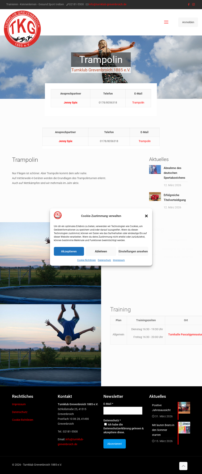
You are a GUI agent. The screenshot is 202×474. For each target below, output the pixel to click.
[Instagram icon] (193, 4)
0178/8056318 (109, 141)
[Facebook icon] (188, 4)
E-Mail (108, 403)
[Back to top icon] (183, 466)
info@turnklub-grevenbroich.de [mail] (107, 4)
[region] (101, 67)
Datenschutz (104, 260)
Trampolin (138, 102)
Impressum (119, 260)
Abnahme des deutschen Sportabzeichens (174, 173)
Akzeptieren (69, 251)
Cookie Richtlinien (86, 260)
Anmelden (188, 22)
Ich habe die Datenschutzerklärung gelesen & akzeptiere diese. (123, 428)
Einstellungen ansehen (133, 251)
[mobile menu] (166, 22)
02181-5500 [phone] (76, 4)
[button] (146, 216)
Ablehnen (101, 251)
